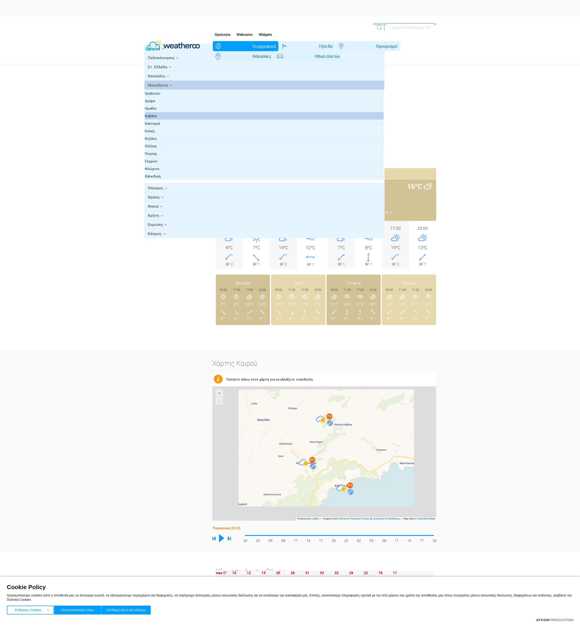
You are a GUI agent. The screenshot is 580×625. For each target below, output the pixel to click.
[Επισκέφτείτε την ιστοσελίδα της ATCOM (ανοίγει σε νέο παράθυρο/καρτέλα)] (554, 620)
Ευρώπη (154, 246)
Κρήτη (152, 237)
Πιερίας (155, 177)
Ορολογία (222, 34)
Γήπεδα (269, 46)
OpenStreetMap (426, 508)
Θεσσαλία (155, 99)
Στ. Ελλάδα (156, 90)
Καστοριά (156, 146)
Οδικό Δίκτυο (376, 46)
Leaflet (315, 508)
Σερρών (155, 184)
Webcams (245, 34)
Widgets (265, 34)
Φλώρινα (156, 192)
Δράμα (154, 124)
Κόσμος (153, 255)
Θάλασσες (338, 46)
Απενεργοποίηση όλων (79, 609)
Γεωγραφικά (234, 46)
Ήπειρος (154, 211)
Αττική (152, 72)
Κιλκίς (154, 154)
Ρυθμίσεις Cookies (28, 609)
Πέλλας (155, 169)
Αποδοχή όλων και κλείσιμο (133, 609)
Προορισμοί (302, 46)
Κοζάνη (155, 161)
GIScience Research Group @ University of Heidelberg (369, 508)
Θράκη (152, 219)
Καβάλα (155, 139)
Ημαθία (155, 131)
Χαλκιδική (157, 199)
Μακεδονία (156, 108)
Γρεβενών (157, 116)
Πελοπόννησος (159, 81)
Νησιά (152, 228)
